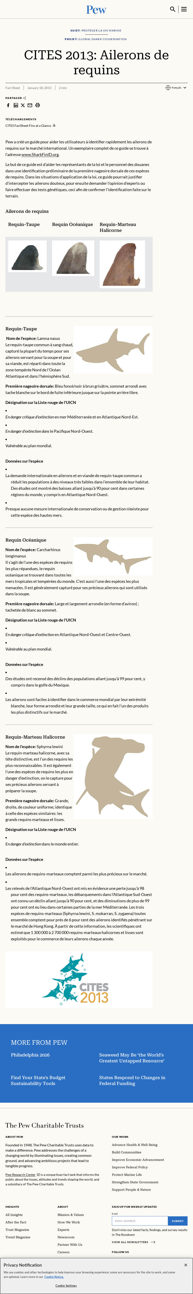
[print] (37, 104)
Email (115, 1213)
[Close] (186, 1265)
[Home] (44, 1124)
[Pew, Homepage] (96, 9)
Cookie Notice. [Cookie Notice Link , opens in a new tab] (54, 1277)
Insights (12, 1206)
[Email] (140, 1220)
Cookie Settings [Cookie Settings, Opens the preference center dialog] (66, 1285)
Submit (178, 1220)
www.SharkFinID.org (40, 153)
